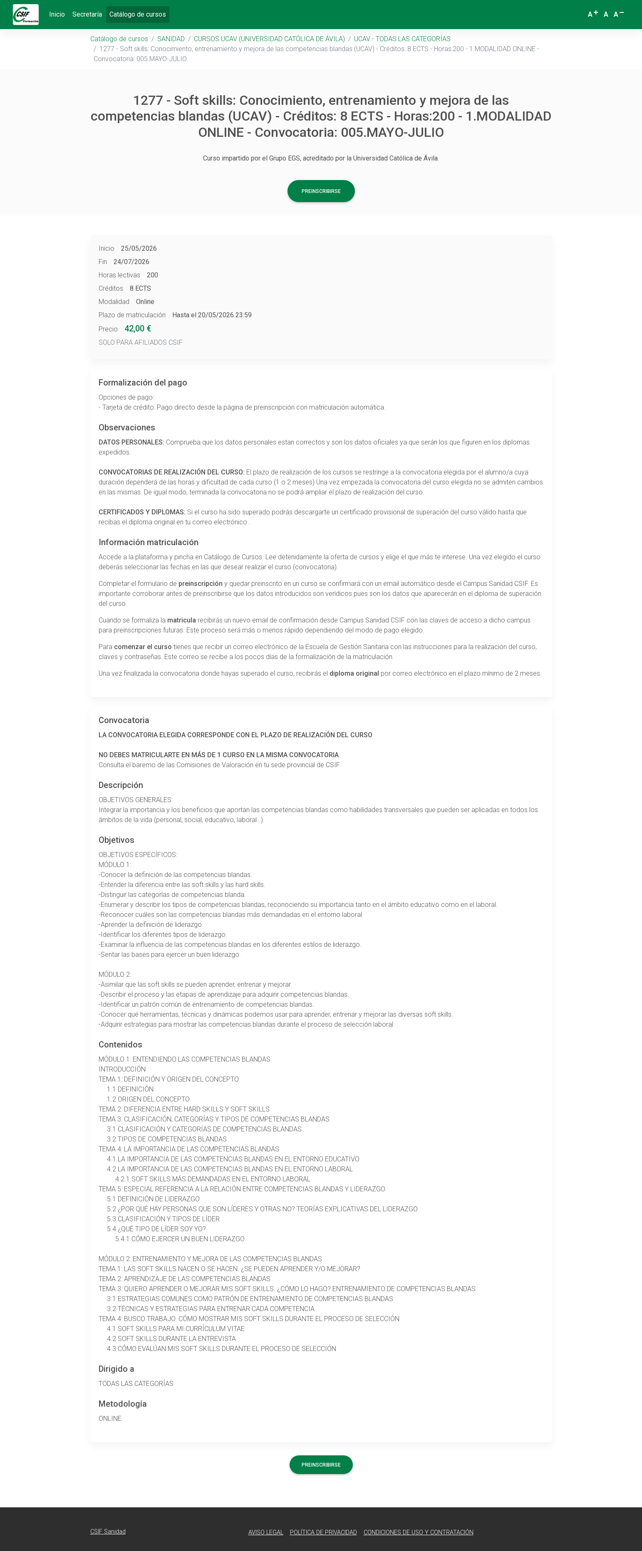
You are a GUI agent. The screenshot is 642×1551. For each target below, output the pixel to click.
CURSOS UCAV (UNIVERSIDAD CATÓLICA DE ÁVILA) (269, 39)
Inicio (57, 14)
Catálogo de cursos (139, 13)
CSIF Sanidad (108, 1531)
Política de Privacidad (323, 1532)
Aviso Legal (265, 1532)
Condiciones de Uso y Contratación (418, 1532)
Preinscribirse (321, 191)
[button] (593, 14)
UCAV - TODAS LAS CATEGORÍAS (402, 39)
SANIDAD (171, 39)
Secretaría (87, 14)
